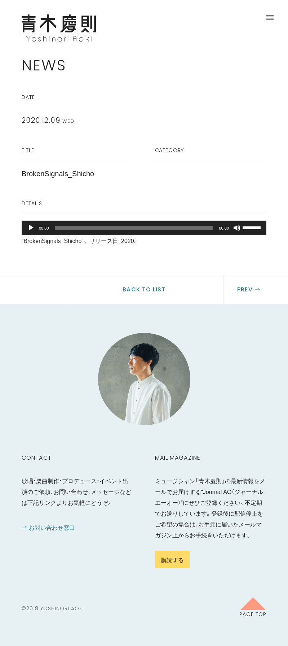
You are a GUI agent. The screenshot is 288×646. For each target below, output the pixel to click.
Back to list (144, 289)
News (44, 65)
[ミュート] (236, 227)
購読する (172, 559)
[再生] (31, 227)
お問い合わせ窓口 (52, 527)
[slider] (134, 228)
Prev (244, 289)
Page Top (252, 614)
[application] (144, 228)
